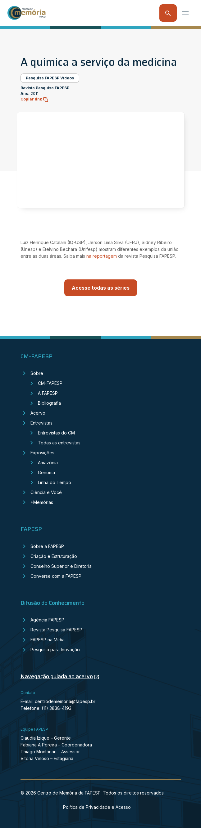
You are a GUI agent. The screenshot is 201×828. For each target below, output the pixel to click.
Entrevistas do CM (56, 432)
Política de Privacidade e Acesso (97, 807)
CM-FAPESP (50, 383)
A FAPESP (48, 393)
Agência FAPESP (47, 619)
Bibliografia (49, 403)
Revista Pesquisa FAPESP (56, 629)
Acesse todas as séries (101, 288)
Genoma (46, 472)
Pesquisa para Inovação (55, 649)
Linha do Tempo (54, 482)
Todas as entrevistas (59, 442)
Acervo (37, 413)
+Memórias (41, 502)
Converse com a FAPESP (55, 576)
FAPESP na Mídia (47, 639)
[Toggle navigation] (185, 13)
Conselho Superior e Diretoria (61, 566)
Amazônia (48, 462)
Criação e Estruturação (53, 556)
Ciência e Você (46, 492)
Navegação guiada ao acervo (57, 676)
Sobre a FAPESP (47, 546)
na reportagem (101, 256)
